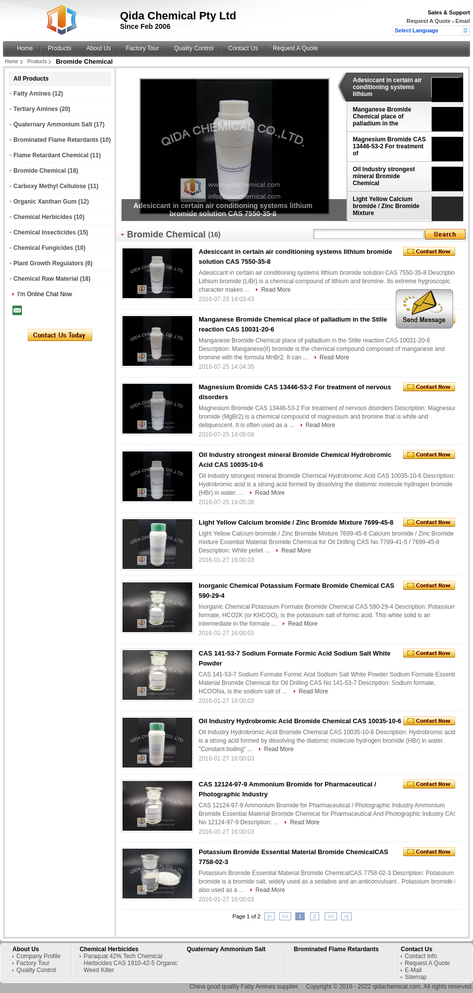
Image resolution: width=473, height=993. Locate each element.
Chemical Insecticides (44, 232)
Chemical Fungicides (43, 247)
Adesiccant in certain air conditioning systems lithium (387, 87)
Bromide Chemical (39, 170)
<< (285, 916)
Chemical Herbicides (42, 217)
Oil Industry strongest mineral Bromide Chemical (384, 176)
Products (59, 48)
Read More (275, 289)
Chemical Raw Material (45, 278)
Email (463, 21)
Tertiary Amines (35, 109)
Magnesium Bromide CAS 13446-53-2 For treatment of (389, 146)
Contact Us (243, 48)
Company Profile (38, 956)
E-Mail (413, 970)
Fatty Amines (32, 93)
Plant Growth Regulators (48, 263)
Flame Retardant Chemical (51, 155)
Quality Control (193, 48)
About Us (98, 48)
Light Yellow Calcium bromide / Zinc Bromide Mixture (386, 206)
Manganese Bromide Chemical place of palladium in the (382, 116)
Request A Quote (428, 21)
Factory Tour (142, 48)
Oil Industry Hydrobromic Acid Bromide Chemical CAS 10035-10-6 (300, 721)
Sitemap (416, 977)
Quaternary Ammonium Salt (52, 124)
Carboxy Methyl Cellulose (49, 186)
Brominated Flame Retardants (56, 139)
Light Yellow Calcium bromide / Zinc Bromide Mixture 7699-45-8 (296, 522)
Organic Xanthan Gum (45, 201)
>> (331, 916)
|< (269, 916)
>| (346, 916)
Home (25, 48)
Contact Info (421, 956)
